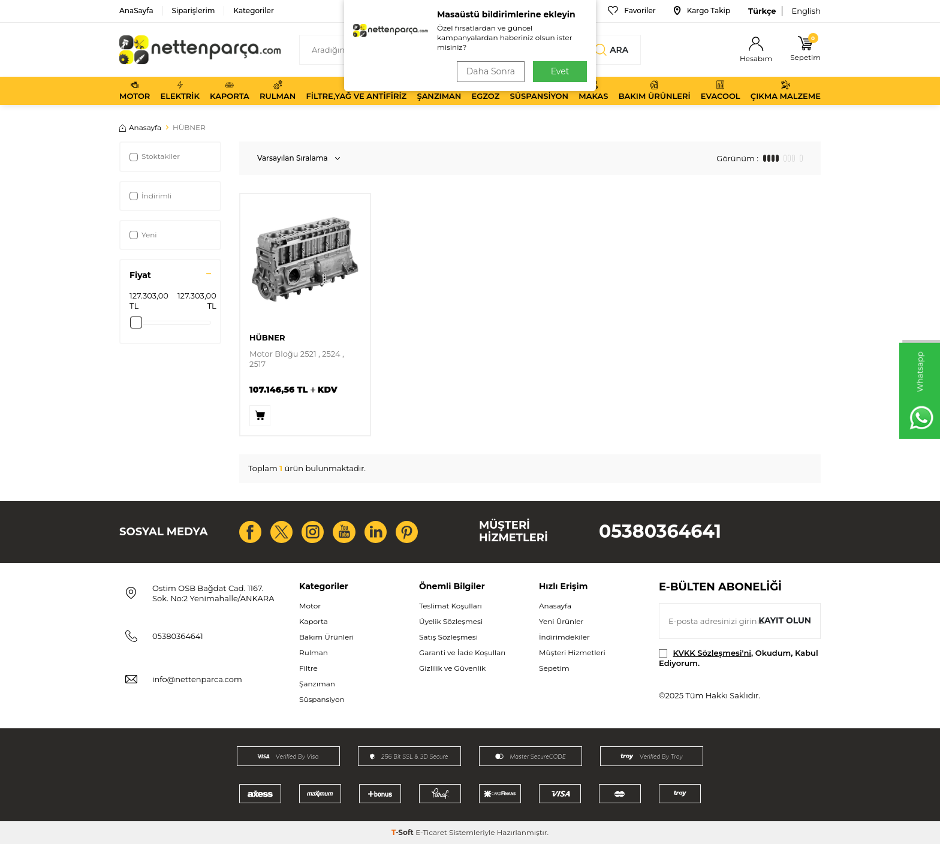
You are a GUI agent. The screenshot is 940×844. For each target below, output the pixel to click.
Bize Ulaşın (562, 11)
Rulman (278, 90)
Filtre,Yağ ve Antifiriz (356, 90)
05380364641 (660, 531)
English (806, 11)
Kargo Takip (702, 11)
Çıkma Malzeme (786, 90)
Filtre (308, 668)
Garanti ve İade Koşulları (462, 652)
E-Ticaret (431, 832)
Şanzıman (439, 90)
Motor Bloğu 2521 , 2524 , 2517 (296, 359)
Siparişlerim (193, 10)
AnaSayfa (136, 10)
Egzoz (486, 90)
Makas (593, 90)
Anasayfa (140, 127)
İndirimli (150, 195)
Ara (611, 50)
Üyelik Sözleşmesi (451, 621)
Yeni (143, 234)
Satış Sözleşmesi (448, 636)
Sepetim (554, 668)
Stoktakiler (154, 156)
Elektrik (180, 90)
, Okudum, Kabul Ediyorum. (738, 658)
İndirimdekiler (564, 636)
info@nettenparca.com (197, 679)
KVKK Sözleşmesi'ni (712, 653)
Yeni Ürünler (561, 621)
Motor (134, 90)
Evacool (720, 90)
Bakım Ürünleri (655, 90)
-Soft (403, 832)
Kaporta (229, 90)
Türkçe (762, 11)
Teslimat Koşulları (450, 605)
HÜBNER (267, 337)
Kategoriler (253, 10)
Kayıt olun (784, 620)
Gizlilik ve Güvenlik (452, 668)
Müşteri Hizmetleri (572, 652)
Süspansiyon (539, 90)
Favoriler (631, 11)
